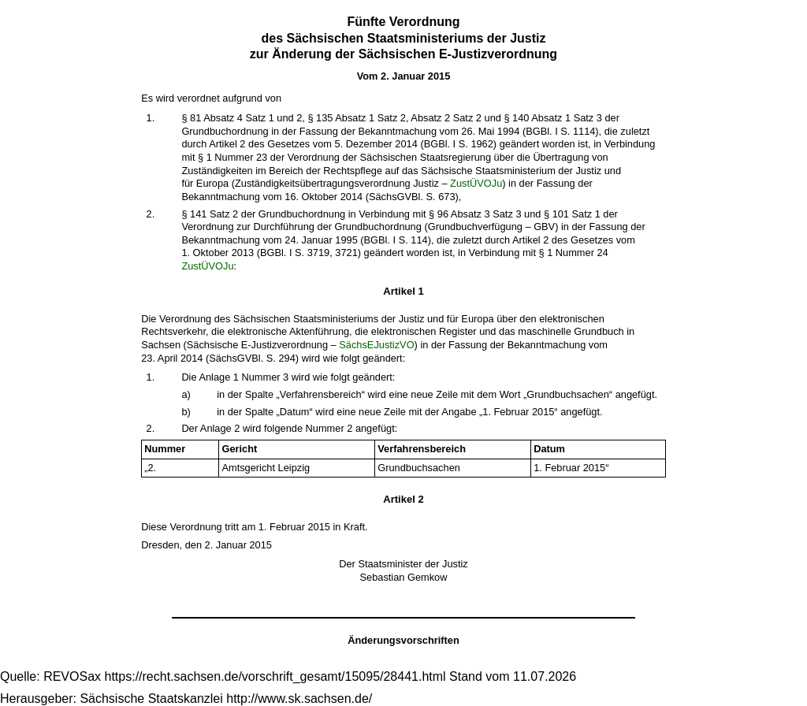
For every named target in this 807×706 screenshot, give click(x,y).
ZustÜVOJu (476, 183)
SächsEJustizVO (376, 345)
